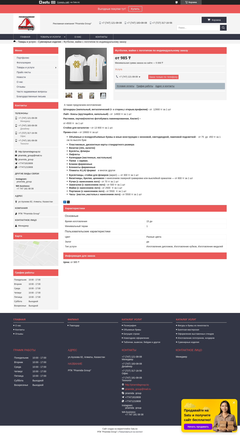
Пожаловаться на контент (131, 432)
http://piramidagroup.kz (29, 151)
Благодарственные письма (31, 96)
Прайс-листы (24, 72)
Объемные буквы (132, 329)
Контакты (101, 37)
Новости (21, 77)
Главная (25, 37)
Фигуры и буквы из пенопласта (193, 325)
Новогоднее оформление (136, 338)
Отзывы (21, 86)
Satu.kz (134, 429)
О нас (77, 37)
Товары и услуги (50, 37)
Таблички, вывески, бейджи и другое (142, 342)
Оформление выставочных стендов (196, 334)
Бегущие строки (132, 334)
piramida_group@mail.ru (30, 155)
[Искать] (223, 28)
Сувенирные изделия (49, 41)
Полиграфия (130, 325)
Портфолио (23, 57)
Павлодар (74, 325)
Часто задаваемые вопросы (32, 91)
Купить (135, 8)
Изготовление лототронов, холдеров (196, 338)
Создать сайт (63, 2)
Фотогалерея (24, 62)
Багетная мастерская (188, 329)
